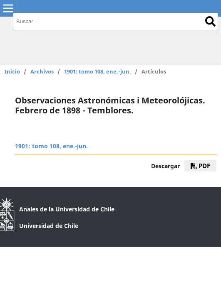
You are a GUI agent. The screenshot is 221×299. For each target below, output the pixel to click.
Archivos (42, 71)
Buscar (210, 21)
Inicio (12, 71)
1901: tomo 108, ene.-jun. (97, 71)
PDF (200, 166)
